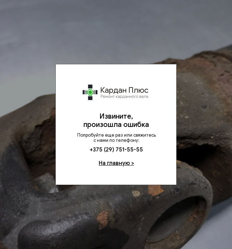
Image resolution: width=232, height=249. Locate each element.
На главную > (116, 163)
